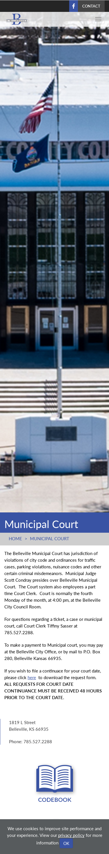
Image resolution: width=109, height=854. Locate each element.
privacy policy (71, 835)
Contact (91, 6)
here (32, 677)
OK (66, 843)
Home (15, 538)
